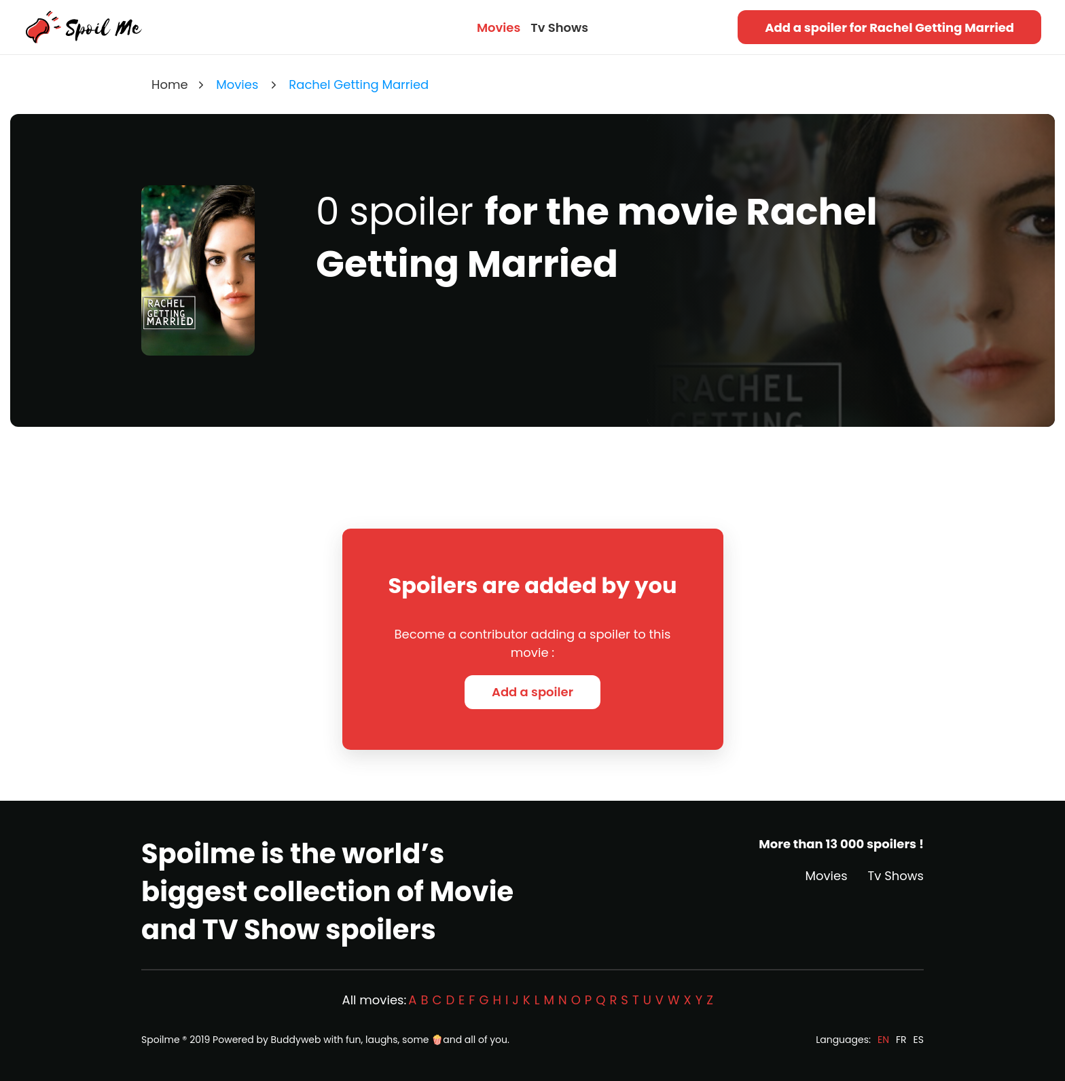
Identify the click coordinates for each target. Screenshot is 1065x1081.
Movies (498, 27)
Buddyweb (296, 1039)
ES (919, 1039)
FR (901, 1039)
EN (883, 1039)
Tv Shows (559, 27)
